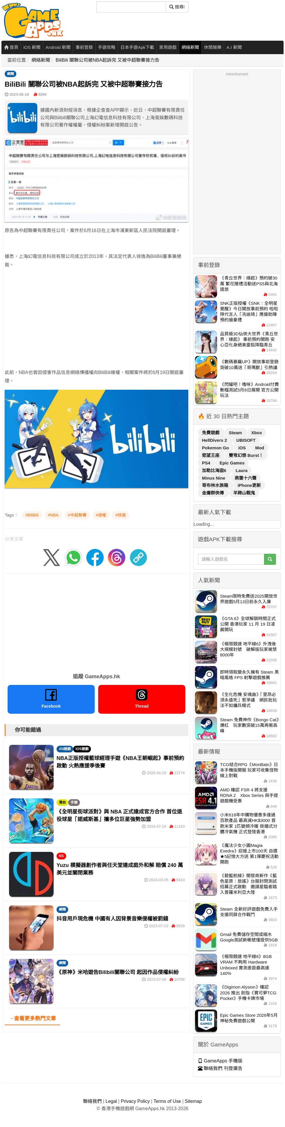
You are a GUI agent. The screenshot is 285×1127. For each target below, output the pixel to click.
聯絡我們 (92, 1101)
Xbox (256, 432)
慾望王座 (211, 455)
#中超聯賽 (77, 515)
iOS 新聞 (32, 47)
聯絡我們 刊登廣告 (220, 1068)
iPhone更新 (249, 485)
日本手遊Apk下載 (137, 47)
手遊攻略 (106, 47)
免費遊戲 (211, 432)
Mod (259, 447)
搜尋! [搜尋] (177, 6)
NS (61, 856)
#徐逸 (120, 515)
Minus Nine (214, 478)
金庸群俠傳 (213, 492)
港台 (62, 802)
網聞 (10, 74)
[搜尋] (131, 7)
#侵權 (101, 515)
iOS (242, 447)
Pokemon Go (216, 447)
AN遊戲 (65, 749)
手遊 (74, 802)
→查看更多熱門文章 (32, 1018)
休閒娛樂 (212, 47)
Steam (236, 432)
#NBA (53, 515)
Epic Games (232, 462)
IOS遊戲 (82, 749)
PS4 (207, 462)
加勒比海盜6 (215, 470)
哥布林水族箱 (215, 485)
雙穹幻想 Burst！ (246, 455)
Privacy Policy (135, 1101)
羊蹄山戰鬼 (244, 492)
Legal (111, 1101)
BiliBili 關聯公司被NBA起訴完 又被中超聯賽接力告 (107, 60)
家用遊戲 (168, 47)
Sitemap (193, 1101)
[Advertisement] (92, 314)
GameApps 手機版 (220, 1060)
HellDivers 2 (215, 440)
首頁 (11, 47)
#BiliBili (31, 515)
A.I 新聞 (234, 47)
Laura (242, 470)
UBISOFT (246, 440)
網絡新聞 (190, 47)
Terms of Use (167, 1101)
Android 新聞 (58, 47)
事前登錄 (84, 47)
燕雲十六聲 (245, 478)
